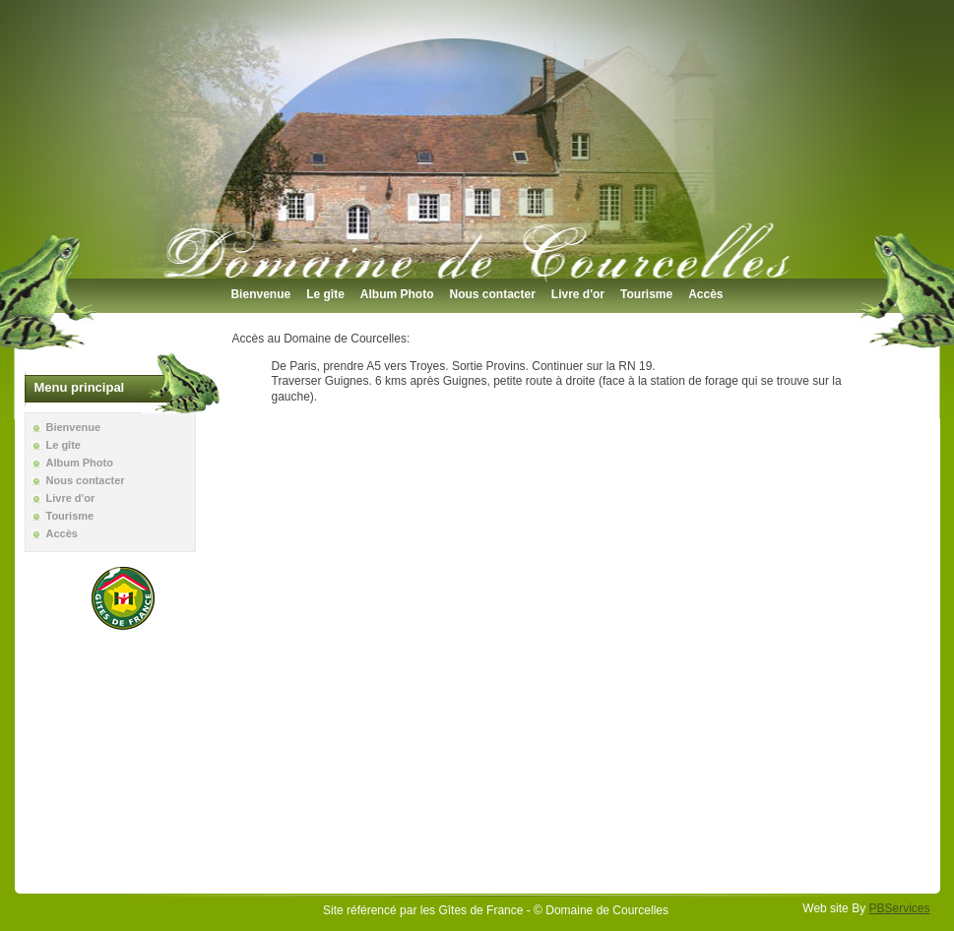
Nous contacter (492, 294)
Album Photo (397, 294)
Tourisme (646, 294)
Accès (705, 294)
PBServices (898, 908)
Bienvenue (260, 294)
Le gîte (325, 294)
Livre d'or (577, 294)
